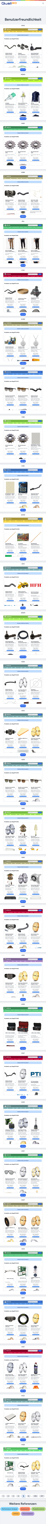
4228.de (23, 706)
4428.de (23, 1489)
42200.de (23, 657)
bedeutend (25, 1509)
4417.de (23, 1342)
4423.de (23, 1440)
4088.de (23, 216)
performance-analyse (9, 1509)
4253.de (23, 755)
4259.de (23, 803)
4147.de (23, 412)
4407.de (23, 1244)
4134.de (23, 314)
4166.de (23, 461)
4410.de (23, 1293)
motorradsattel (28, 1514)
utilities (16, 1514)
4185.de (23, 510)
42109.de (23, 559)
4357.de (23, 1195)
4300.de (23, 1048)
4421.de (23, 1391)
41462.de (23, 363)
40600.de (23, 118)
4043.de (23, 69)
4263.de (23, 901)
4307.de (23, 1097)
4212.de (23, 608)
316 (35, 1496)
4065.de (23, 167)
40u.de (23, 265)
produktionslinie (38, 1509)
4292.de (23, 999)
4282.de (23, 950)
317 (42, 1496)
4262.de (23, 852)
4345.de (23, 1146)
